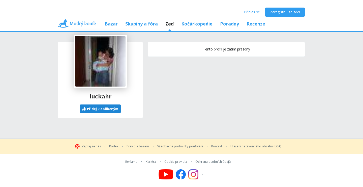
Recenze (256, 24)
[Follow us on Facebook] (181, 174)
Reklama (131, 162)
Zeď (169, 24)
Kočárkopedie (197, 24)
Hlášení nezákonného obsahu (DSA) (255, 146)
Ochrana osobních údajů (213, 162)
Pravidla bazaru (138, 146)
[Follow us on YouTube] (166, 174)
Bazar (111, 24)
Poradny (229, 24)
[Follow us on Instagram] (196, 174)
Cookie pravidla (175, 162)
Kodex (113, 146)
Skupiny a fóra (141, 24)
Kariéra (151, 162)
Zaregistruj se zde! (285, 12)
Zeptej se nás (91, 146)
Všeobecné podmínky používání (180, 146)
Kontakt (216, 146)
